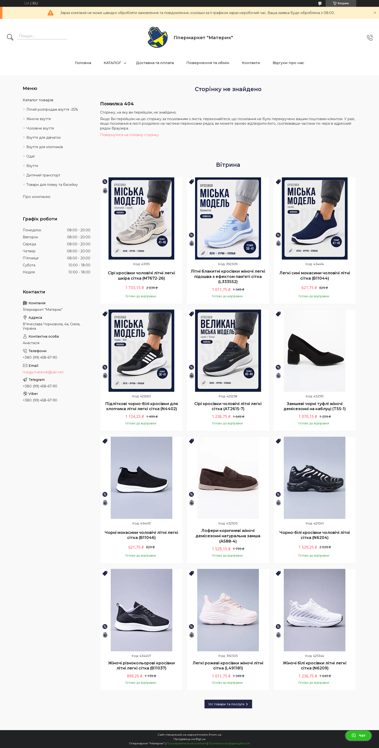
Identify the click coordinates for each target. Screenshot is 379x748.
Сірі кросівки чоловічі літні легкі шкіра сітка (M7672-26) (141, 276)
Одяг (30, 156)
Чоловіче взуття (40, 128)
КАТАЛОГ (112, 62)
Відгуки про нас (288, 62)
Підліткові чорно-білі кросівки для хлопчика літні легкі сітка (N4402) (141, 406)
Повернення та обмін (207, 62)
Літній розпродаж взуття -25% (52, 109)
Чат (358, 735)
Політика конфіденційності (229, 743)
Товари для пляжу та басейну (52, 184)
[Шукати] (10, 37)
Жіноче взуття (38, 119)
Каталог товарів (38, 100)
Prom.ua (215, 734)
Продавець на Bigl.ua (189, 739)
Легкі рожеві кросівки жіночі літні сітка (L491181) (228, 666)
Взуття (32, 166)
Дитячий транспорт (43, 175)
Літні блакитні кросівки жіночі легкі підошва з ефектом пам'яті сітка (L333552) (228, 276)
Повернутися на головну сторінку (129, 135)
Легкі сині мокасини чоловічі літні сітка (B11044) (314, 276)
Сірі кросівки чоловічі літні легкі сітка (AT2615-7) (228, 406)
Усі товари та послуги (226, 704)
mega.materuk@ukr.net (43, 372)
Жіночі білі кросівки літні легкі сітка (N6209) (314, 666)
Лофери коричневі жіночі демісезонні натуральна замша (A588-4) (228, 535)
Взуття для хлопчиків (44, 147)
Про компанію (37, 196)
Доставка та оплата (155, 62)
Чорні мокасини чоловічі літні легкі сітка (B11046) (141, 535)
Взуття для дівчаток (43, 137)
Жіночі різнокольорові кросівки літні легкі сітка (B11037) (141, 666)
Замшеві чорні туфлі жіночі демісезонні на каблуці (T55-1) (315, 406)
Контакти (251, 62)
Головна (83, 62)
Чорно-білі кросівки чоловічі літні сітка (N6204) (314, 535)
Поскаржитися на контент (186, 743)
